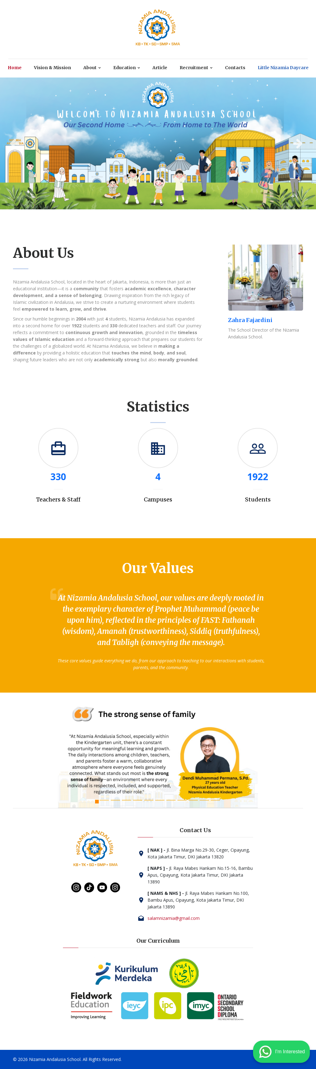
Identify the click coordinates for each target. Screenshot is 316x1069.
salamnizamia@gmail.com (174, 918)
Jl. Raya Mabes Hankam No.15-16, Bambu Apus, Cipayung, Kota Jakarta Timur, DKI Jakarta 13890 (200, 875)
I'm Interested (281, 1051)
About (90, 67)
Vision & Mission (52, 67)
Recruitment (194, 67)
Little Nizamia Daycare (283, 67)
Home (15, 67)
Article (159, 67)
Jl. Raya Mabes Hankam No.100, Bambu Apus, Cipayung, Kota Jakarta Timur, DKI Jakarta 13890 (198, 900)
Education (124, 67)
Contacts (235, 67)
